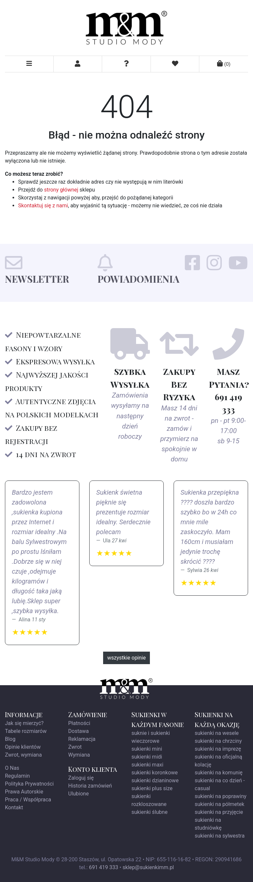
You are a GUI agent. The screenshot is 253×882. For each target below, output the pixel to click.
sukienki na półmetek (219, 804)
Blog (10, 739)
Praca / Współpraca (28, 799)
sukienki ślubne (149, 812)
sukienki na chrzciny (218, 741)
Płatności (79, 723)
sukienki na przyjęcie (219, 812)
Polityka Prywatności (29, 784)
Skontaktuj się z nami (43, 205)
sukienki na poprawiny (220, 796)
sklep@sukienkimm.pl (148, 867)
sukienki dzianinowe (155, 780)
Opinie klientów (23, 747)
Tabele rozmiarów (25, 731)
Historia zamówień (90, 786)
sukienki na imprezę (218, 749)
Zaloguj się (81, 778)
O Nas (12, 768)
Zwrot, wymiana (23, 755)
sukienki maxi (147, 765)
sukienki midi (146, 757)
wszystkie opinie (126, 658)
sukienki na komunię (218, 772)
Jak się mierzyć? (24, 723)
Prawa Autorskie (24, 792)
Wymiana (79, 755)
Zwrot (75, 747)
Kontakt (14, 807)
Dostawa (78, 731)
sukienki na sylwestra (219, 836)
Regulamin (17, 776)
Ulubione (78, 794)
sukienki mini (146, 749)
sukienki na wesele (217, 733)
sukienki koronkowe (154, 772)
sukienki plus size (152, 788)
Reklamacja (82, 739)
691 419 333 (103, 867)
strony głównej (61, 190)
